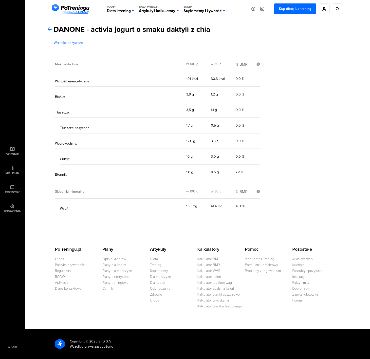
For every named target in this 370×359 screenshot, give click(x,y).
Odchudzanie (160, 288)
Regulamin (63, 271)
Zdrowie (156, 294)
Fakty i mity (300, 283)
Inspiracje (299, 277)
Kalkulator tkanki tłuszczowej (218, 294)
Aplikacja (61, 283)
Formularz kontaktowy (261, 265)
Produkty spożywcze (307, 271)
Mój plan (12, 173)
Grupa (12, 347)
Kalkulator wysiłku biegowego (219, 306)
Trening (155, 265)
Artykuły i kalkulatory (157, 9)
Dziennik (12, 154)
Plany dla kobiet (114, 265)
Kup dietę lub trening (295, 9)
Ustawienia (12, 211)
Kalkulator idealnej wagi (215, 283)
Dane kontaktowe (68, 288)
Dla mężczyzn (160, 277)
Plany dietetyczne (115, 277)
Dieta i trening (118, 9)
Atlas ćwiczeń (302, 259)
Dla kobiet (157, 283)
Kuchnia (298, 265)
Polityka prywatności (70, 265)
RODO (60, 277)
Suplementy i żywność (203, 9)
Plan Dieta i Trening (259, 259)
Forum (297, 300)
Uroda (154, 300)
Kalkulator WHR (208, 271)
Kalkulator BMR (208, 265)
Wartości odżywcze (68, 43)
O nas (59, 259)
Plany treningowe (115, 283)
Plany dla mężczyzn (117, 271)
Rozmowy (12, 192)
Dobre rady (300, 288)
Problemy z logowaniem (263, 271)
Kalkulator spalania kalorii (216, 288)
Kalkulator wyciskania (213, 300)
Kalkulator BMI (208, 259)
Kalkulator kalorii (209, 277)
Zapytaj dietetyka (305, 294)
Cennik (107, 288)
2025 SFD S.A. (100, 341)
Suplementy (159, 271)
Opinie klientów (114, 259)
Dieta (154, 259)
